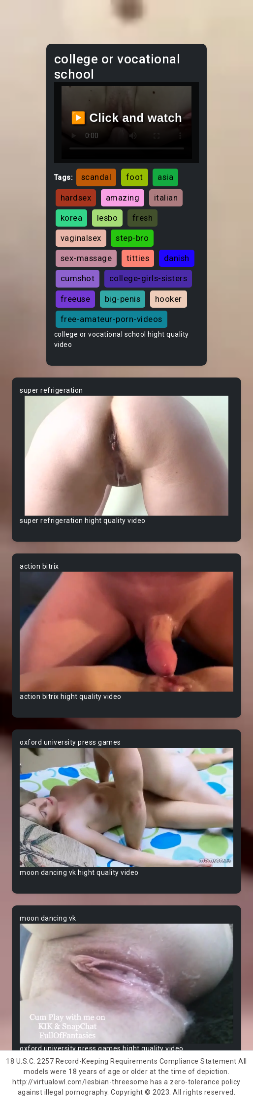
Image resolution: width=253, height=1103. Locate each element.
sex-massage (86, 258)
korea (72, 218)
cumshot (78, 278)
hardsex (76, 198)
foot (134, 177)
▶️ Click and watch (127, 117)
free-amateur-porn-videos (111, 319)
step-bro (132, 238)
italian (166, 198)
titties (138, 258)
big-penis (123, 299)
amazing (123, 198)
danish (177, 258)
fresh (142, 218)
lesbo (107, 218)
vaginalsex (81, 238)
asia (165, 177)
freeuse (76, 299)
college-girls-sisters (148, 278)
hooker (168, 299)
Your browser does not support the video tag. (126, 456)
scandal (96, 177)
